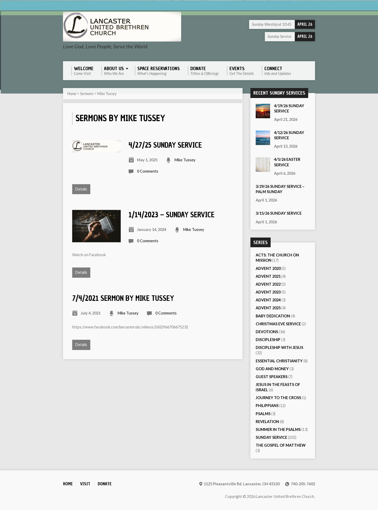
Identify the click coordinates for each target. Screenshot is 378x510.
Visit (85, 484)
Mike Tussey (107, 93)
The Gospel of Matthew (281, 445)
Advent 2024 (268, 300)
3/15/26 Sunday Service (279, 213)
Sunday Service (271, 437)
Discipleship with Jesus (279, 347)
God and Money (272, 369)
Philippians (267, 405)
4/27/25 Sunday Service (165, 145)
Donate (105, 484)
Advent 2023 (268, 292)
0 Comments (147, 171)
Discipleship (268, 339)
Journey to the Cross (278, 397)
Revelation (267, 421)
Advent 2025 (268, 308)
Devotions (267, 331)
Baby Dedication (273, 316)
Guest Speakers (271, 376)
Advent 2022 (268, 284)
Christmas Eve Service (278, 324)
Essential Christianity (279, 361)
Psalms (263, 413)
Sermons (86, 93)
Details (81, 189)
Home (71, 93)
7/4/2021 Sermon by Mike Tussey (123, 298)
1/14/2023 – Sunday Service (171, 215)
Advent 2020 (268, 268)
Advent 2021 (268, 276)
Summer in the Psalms (278, 429)
